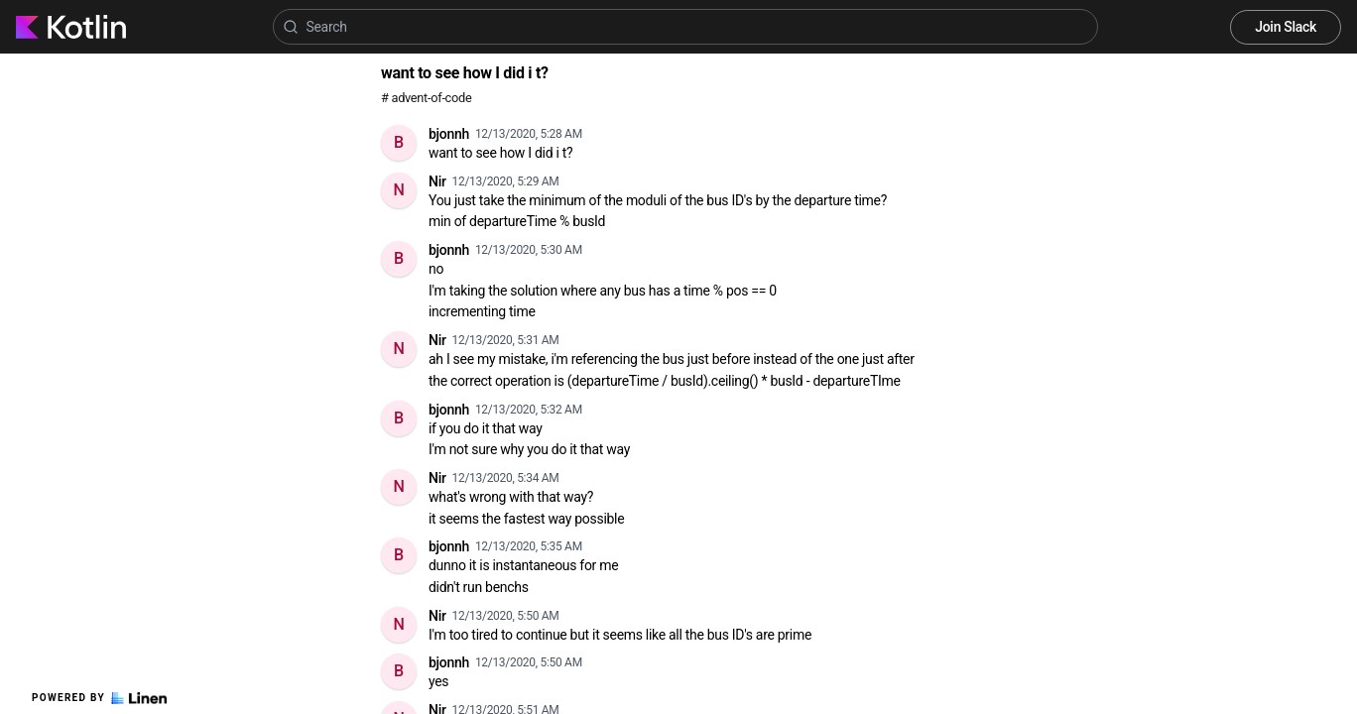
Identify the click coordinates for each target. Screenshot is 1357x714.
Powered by (99, 698)
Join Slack (1285, 27)
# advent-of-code (426, 97)
